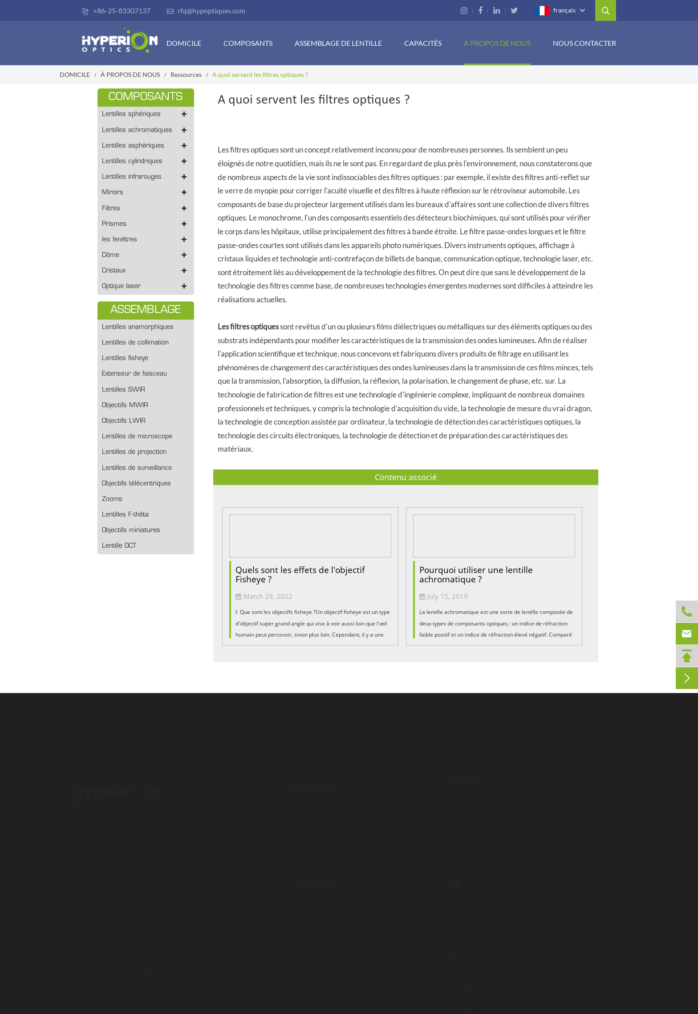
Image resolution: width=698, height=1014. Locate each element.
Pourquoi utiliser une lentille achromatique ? (476, 574)
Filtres (146, 208)
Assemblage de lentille (338, 43)
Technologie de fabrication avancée (348, 897)
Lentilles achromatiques (146, 130)
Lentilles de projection (134, 452)
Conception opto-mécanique (339, 948)
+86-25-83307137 (116, 10)
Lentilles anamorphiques (138, 327)
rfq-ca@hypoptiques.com (512, 986)
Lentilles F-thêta (125, 515)
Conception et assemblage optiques (349, 935)
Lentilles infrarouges (146, 177)
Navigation (316, 784)
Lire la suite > (98, 942)
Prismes (146, 224)
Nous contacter (584, 43)
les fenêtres (146, 239)
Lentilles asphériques (146, 146)
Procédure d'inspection (330, 974)
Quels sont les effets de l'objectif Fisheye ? (300, 574)
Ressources (186, 74)
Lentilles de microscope (137, 436)
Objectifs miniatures (131, 530)
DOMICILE (183, 43)
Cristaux (146, 271)
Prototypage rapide (324, 961)
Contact (460, 779)
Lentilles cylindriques (146, 161)
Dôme (146, 255)
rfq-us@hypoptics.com (508, 934)
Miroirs (146, 192)
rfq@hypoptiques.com (205, 10)
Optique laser (146, 286)
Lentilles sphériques (146, 114)
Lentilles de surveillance (137, 468)
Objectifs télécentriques (136, 484)
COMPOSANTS (247, 43)
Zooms (112, 499)
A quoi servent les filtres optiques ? (260, 74)
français (555, 11)
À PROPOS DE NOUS (497, 43)
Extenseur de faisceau (134, 374)
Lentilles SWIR (123, 390)
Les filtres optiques (248, 326)
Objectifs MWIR (125, 405)
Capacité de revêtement (331, 910)
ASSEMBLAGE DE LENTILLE (338, 828)
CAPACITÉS (423, 43)
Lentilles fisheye (125, 358)
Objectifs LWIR (124, 421)
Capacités (314, 878)
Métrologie (312, 922)
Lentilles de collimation (135, 343)
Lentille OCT (119, 546)
